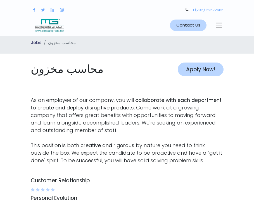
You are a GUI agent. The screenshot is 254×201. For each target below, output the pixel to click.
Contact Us (188, 25)
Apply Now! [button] (200, 69)
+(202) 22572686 (208, 10)
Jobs (36, 43)
